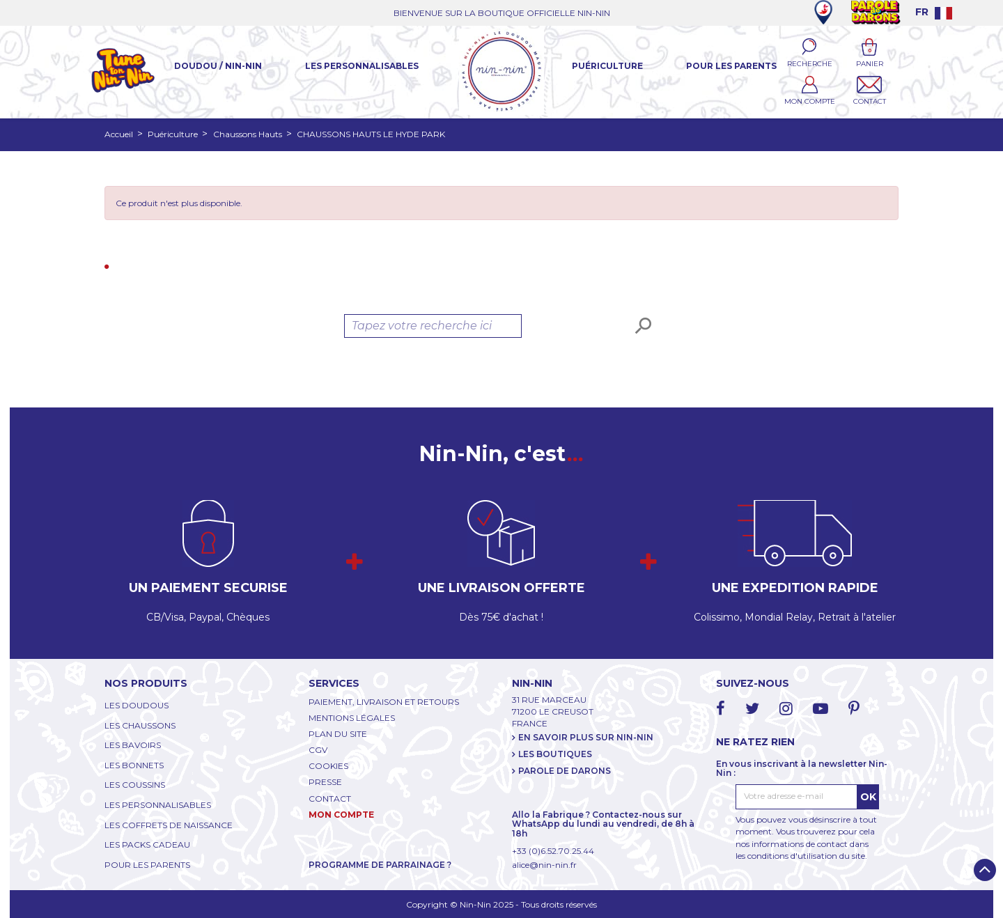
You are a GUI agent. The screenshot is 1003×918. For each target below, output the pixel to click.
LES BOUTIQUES (555, 754)
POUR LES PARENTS (147, 864)
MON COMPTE (341, 814)
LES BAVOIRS (132, 745)
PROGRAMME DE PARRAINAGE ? (380, 864)
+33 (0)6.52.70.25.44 (553, 851)
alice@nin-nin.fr (544, 864)
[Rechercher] (433, 326)
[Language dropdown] (933, 11)
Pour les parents (731, 66)
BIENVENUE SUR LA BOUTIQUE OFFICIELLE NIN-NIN (502, 13)
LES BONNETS (134, 765)
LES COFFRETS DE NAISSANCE (168, 825)
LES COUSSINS (134, 784)
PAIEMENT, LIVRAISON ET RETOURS (384, 702)
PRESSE (325, 782)
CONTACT (330, 798)
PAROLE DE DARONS (564, 770)
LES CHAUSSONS (140, 725)
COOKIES (328, 766)
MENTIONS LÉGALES (352, 718)
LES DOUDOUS (136, 705)
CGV (318, 750)
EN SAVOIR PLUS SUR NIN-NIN (585, 737)
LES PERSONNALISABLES (157, 805)
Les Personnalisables (362, 66)
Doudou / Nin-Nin (218, 66)
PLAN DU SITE (338, 734)
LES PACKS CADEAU (147, 844)
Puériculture (607, 66)
